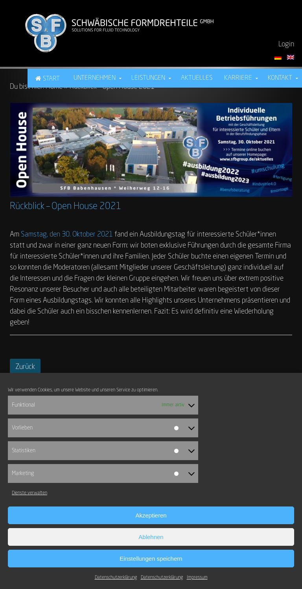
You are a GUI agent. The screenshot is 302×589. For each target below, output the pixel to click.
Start (51, 79)
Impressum (197, 577)
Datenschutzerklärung (116, 577)
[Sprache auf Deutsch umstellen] (278, 57)
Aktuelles (196, 78)
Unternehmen (95, 78)
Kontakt (280, 78)
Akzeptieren (150, 515)
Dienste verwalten (29, 493)
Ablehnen (150, 537)
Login (286, 44)
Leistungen (148, 78)
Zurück (25, 367)
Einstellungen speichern (151, 558)
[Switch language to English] (290, 57)
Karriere (238, 78)
